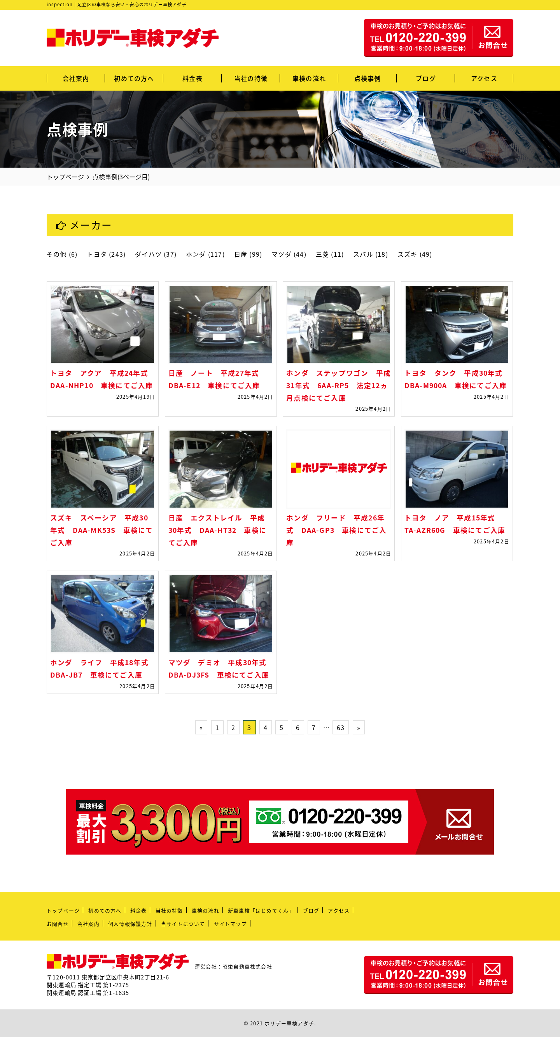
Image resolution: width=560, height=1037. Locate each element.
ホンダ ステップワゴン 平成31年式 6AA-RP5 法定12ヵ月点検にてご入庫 (338, 385)
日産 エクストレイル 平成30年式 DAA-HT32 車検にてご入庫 (217, 530)
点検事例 (367, 78)
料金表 (192, 78)
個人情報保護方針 (130, 923)
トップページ (63, 910)
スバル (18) (370, 254)
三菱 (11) (330, 254)
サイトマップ (230, 923)
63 (341, 727)
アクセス (484, 78)
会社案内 (76, 78)
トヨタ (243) (106, 254)
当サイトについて (183, 923)
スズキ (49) (414, 254)
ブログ (426, 78)
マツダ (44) (288, 254)
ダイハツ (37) (156, 254)
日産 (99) (248, 254)
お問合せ (58, 923)
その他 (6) (62, 254)
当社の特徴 (251, 78)
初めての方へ (134, 78)
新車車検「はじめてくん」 (261, 910)
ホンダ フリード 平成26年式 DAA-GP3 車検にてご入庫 (336, 530)
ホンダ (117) (205, 254)
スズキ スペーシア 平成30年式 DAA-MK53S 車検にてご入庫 (101, 530)
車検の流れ (309, 78)
